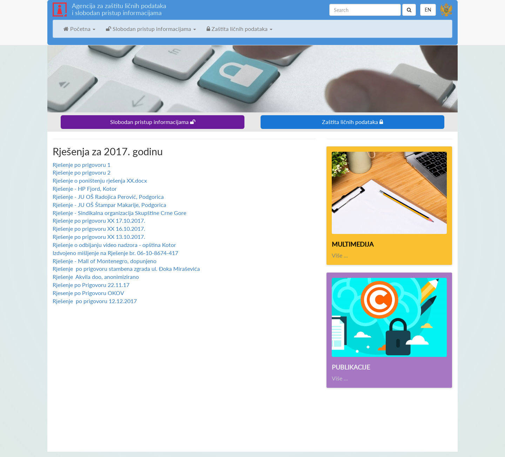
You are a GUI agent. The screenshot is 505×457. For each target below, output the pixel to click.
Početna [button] (79, 28)
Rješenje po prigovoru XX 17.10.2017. (99, 220)
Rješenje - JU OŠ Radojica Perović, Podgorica (108, 196)
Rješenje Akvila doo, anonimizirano (96, 276)
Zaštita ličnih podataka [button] (239, 28)
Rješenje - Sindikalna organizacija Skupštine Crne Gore (119, 212)
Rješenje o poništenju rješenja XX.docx (100, 180)
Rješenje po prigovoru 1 (81, 164)
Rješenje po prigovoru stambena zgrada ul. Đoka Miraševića (126, 268)
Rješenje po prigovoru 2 (81, 172)
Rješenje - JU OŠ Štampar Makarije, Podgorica (109, 204)
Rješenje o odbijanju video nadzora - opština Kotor (114, 244)
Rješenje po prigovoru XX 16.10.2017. (99, 228)
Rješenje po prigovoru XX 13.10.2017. (99, 236)
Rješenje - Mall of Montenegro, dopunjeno (104, 260)
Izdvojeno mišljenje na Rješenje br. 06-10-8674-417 (115, 252)
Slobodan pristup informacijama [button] (151, 28)
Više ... (340, 255)
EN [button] (428, 10)
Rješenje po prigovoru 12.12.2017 (95, 301)
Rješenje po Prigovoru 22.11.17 (91, 284)
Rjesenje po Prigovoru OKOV (88, 292)
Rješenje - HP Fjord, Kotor (85, 188)
